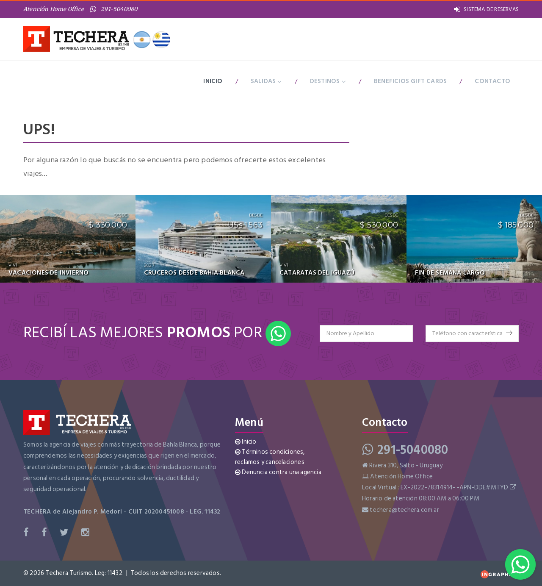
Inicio (212, 81)
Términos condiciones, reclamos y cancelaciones (270, 457)
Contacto (492, 81)
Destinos (328, 81)
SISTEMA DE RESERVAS (486, 9)
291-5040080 (113, 9)
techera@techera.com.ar (404, 510)
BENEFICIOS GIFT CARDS (410, 81)
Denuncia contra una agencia (278, 472)
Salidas (266, 81)
